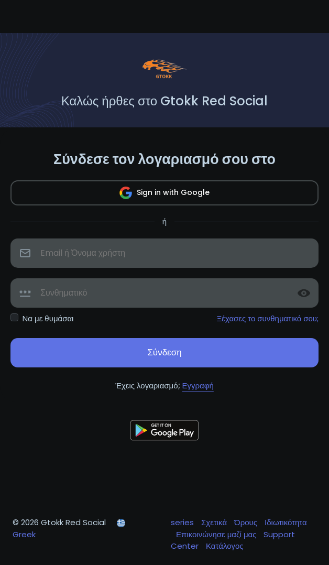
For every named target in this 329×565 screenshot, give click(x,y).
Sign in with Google (164, 193)
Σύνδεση (164, 352)
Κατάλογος (225, 545)
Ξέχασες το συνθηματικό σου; (268, 318)
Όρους (246, 522)
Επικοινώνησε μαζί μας (217, 534)
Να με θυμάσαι (48, 318)
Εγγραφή (198, 385)
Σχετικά (215, 522)
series (183, 522)
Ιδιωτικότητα (286, 522)
